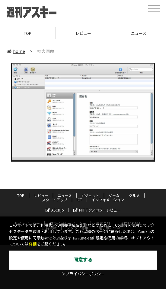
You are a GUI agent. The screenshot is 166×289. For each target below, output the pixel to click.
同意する (83, 260)
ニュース (65, 195)
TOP (27, 33)
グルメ (134, 195)
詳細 (33, 244)
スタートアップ (54, 199)
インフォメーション (107, 199)
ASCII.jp (55, 209)
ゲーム (114, 195)
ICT (79, 199)
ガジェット (90, 195)
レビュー (83, 33)
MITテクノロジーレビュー (97, 209)
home (16, 51)
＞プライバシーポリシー (83, 274)
